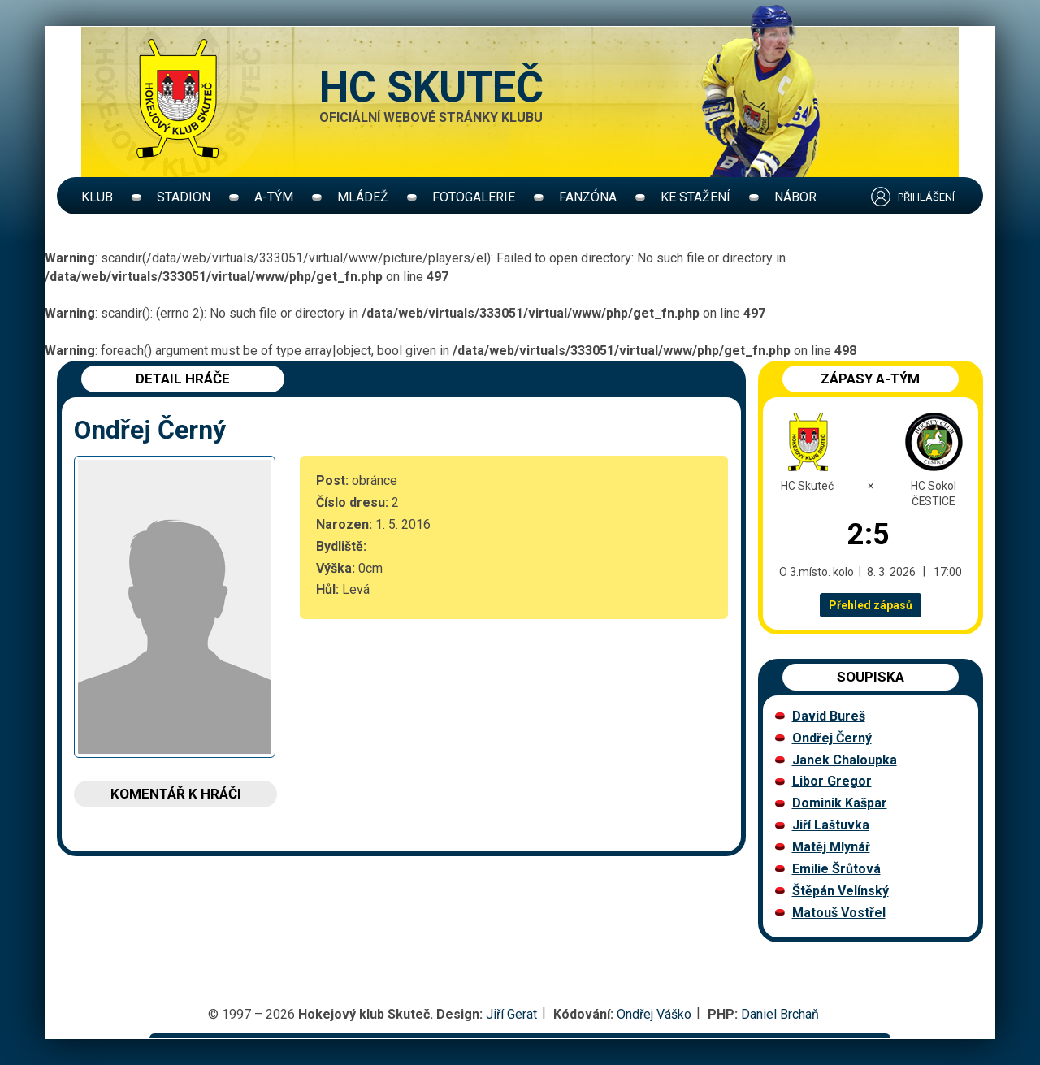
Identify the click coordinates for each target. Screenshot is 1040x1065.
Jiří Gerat (511, 1014)
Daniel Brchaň (780, 1014)
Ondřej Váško (654, 1014)
